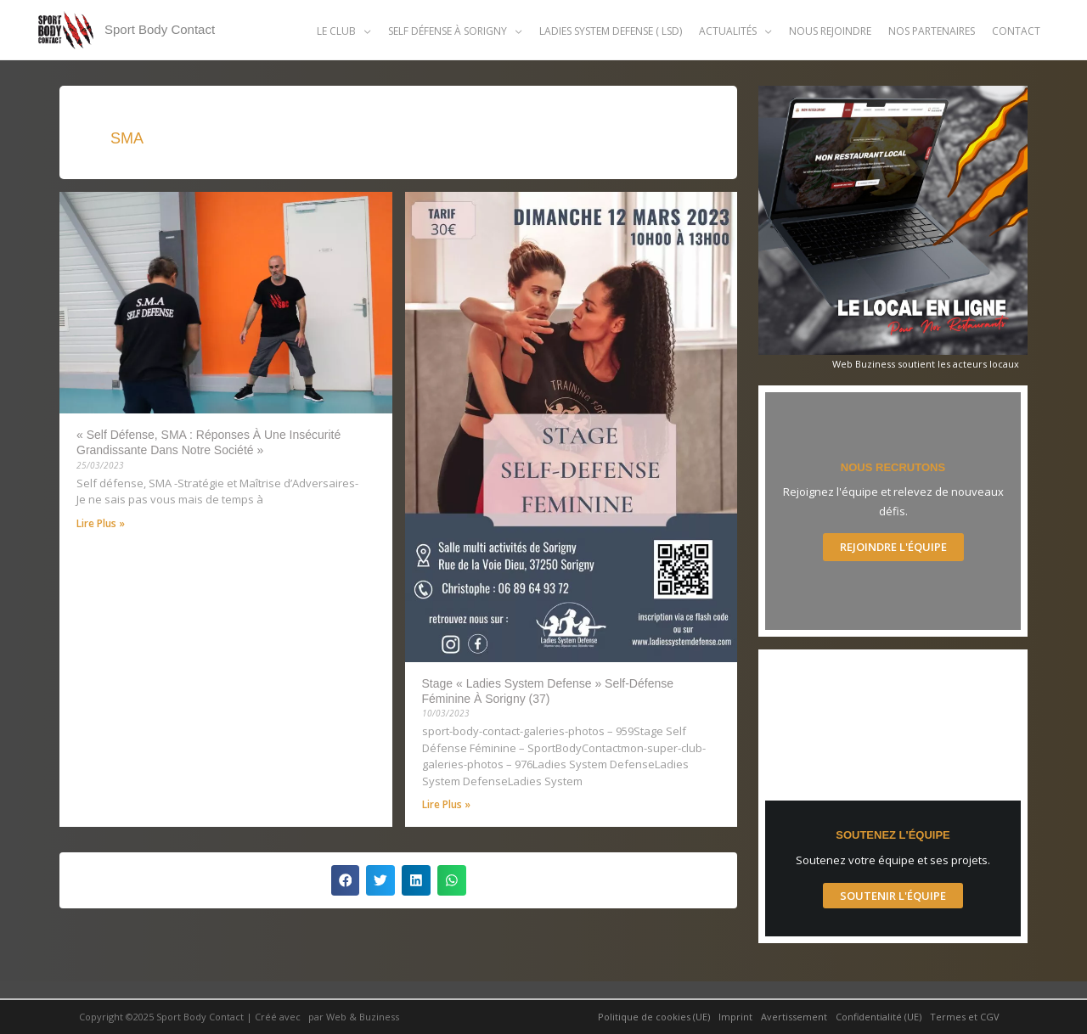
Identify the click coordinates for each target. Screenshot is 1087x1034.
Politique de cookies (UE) (654, 1016)
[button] (344, 31)
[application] (363, 31)
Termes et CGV (965, 1016)
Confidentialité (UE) (878, 1016)
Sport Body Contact (159, 29)
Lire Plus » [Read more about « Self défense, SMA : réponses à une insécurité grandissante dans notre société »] (100, 523)
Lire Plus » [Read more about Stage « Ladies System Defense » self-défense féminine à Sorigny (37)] (446, 804)
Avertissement (794, 1016)
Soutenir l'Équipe (893, 895)
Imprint (735, 1016)
